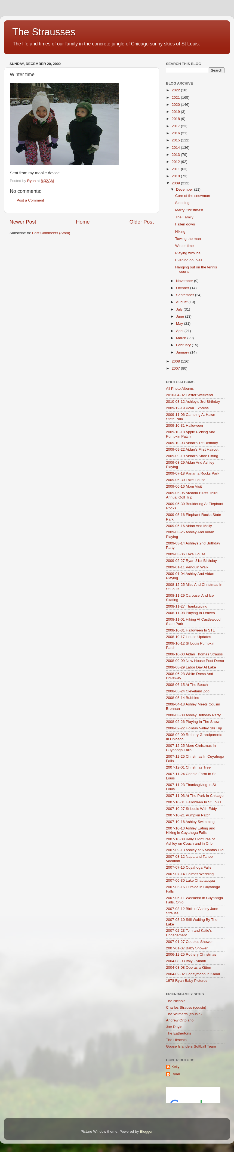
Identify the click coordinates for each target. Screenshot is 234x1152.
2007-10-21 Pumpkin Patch (188, 815)
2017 (176, 126)
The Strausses (43, 32)
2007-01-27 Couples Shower (189, 942)
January (183, 352)
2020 (176, 105)
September (185, 295)
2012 (176, 162)
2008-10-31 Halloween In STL (190, 630)
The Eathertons (178, 1033)
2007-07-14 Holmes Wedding (190, 874)
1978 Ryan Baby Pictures (186, 980)
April (180, 331)
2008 (176, 361)
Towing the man (188, 239)
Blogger (146, 1131)
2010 (176, 176)
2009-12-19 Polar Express (187, 408)
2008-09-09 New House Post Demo (195, 661)
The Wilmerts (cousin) (184, 1014)
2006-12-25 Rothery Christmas (191, 954)
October (183, 288)
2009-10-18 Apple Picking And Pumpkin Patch (190, 434)
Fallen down (185, 224)
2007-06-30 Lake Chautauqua (190, 880)
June (180, 316)
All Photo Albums (180, 388)
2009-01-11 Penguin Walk (187, 567)
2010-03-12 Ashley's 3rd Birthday (193, 402)
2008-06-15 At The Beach (187, 685)
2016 (176, 133)
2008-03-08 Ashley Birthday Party (193, 715)
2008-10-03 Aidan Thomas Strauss (194, 654)
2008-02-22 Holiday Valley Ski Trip (194, 728)
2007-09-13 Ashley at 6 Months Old (195, 850)
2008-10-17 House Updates (188, 637)
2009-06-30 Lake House (185, 480)
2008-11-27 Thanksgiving (186, 606)
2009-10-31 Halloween (184, 425)
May (180, 323)
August (182, 302)
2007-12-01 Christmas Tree (188, 767)
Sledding (182, 203)
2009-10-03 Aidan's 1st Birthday (192, 443)
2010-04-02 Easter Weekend (189, 395)
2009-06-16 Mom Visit (184, 486)
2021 (176, 97)
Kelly (175, 1067)
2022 (176, 90)
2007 (176, 368)
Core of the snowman (192, 196)
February (184, 345)
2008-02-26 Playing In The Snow (192, 722)
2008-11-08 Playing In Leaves (190, 613)
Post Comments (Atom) (51, 233)
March (181, 338)
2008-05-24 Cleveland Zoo (188, 691)
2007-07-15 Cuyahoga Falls (188, 867)
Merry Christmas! (189, 210)
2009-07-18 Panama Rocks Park (192, 473)
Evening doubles (188, 260)
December (185, 189)
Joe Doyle (174, 1027)
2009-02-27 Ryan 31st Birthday (191, 561)
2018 (176, 119)
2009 (176, 183)
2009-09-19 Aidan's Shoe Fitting (192, 456)
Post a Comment (30, 200)
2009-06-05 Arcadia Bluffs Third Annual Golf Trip (191, 495)
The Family (184, 217)
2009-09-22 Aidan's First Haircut (192, 449)
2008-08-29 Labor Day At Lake (191, 667)
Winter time (184, 246)
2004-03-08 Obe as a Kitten (188, 967)
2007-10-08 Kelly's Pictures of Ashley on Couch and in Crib (190, 841)
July (180, 309)
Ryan (175, 1074)
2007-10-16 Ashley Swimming (190, 822)
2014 (176, 147)
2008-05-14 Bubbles (182, 698)
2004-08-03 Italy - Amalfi (186, 961)
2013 (176, 155)
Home (83, 222)
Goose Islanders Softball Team (191, 1046)
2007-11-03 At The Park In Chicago (194, 796)
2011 (176, 169)
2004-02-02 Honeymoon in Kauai (193, 974)
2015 (176, 140)
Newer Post (23, 222)
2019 (176, 112)
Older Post (142, 222)
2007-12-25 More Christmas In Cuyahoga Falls (191, 748)
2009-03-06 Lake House (185, 554)
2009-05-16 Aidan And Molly (189, 526)
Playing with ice (188, 253)
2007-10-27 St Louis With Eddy (191, 809)
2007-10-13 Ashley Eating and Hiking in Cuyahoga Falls (190, 830)
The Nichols (175, 1001)
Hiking (180, 232)
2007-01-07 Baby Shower (187, 948)
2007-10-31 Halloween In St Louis (193, 802)
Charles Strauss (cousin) (186, 1007)
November (185, 281)
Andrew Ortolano (179, 1020)
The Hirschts (176, 1040)
